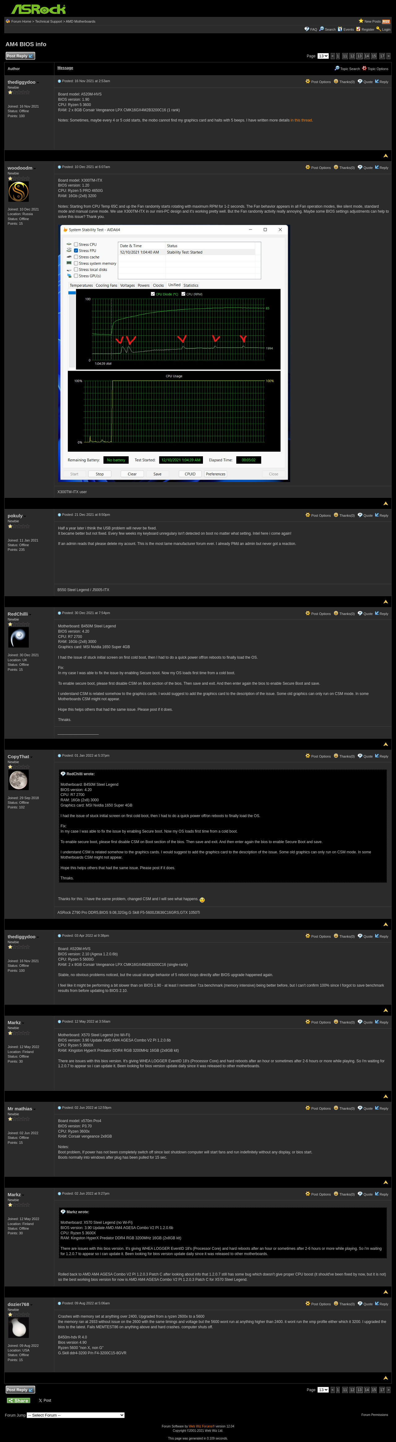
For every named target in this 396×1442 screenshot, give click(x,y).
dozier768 (20, 1304)
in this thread (301, 120)
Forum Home (21, 21)
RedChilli (19, 614)
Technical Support (48, 21)
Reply (384, 82)
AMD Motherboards (80, 21)
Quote (368, 82)
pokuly (17, 515)
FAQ (313, 29)
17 (382, 56)
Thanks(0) (344, 82)
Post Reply (19, 56)
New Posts (373, 21)
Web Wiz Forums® (202, 1426)
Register (368, 29)
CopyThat (20, 756)
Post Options (318, 82)
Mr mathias (22, 1108)
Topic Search (347, 69)
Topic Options (375, 69)
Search (330, 29)
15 (374, 56)
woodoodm (22, 167)
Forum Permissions (376, 1415)
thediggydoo (23, 82)
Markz (16, 1022)
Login (386, 29)
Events (346, 29)
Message (65, 68)
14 (367, 56)
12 (352, 56)
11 (345, 56)
